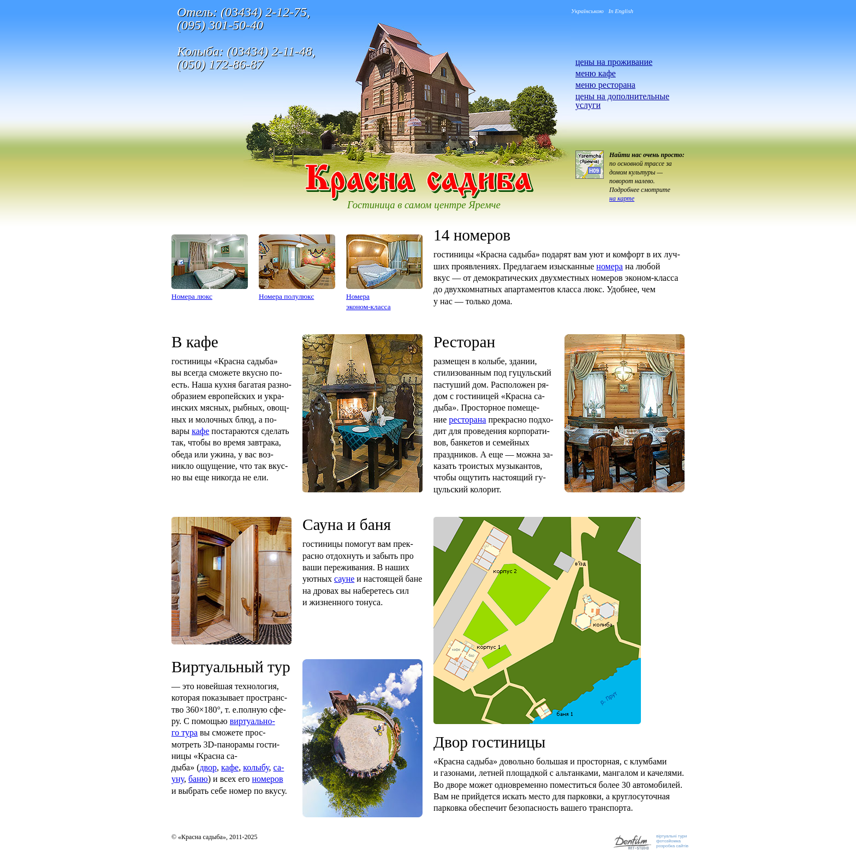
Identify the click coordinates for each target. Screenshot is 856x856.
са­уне (344, 578)
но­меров (267, 778)
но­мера (609, 266)
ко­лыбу (256, 767)
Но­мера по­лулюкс (286, 296)
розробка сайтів (672, 845)
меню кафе (595, 73)
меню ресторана (605, 84)
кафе (200, 431)
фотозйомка (668, 841)
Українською (587, 11)
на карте (621, 198)
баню (198, 778)
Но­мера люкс (191, 296)
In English (620, 11)
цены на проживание (613, 62)
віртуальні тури (671, 836)
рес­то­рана (467, 419)
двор (208, 767)
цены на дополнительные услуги (622, 101)
